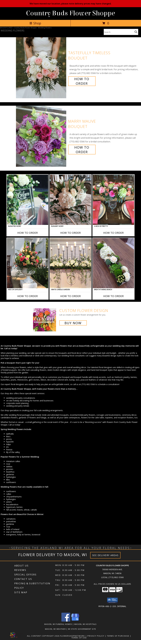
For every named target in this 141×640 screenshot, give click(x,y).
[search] (136, 31)
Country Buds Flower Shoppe (70, 13)
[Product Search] (118, 32)
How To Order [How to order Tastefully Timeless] (81, 81)
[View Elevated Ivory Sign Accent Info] (27, 200)
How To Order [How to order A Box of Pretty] (113, 233)
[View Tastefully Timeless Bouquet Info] (41, 67)
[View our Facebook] (65, 620)
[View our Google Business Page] (75, 620)
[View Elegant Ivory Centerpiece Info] (70, 200)
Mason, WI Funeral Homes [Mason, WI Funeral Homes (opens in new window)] (58, 624)
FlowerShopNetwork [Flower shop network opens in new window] (72, 636)
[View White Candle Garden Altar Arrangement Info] (70, 263)
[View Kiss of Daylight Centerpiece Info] (27, 263)
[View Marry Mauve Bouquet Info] (41, 136)
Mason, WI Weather (55, 629)
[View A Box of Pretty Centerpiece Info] (113, 200)
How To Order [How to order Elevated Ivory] (27, 233)
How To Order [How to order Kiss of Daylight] (27, 296)
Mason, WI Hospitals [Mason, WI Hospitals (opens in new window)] (85, 624)
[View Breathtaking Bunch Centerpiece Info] (113, 263)
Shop (35, 23)
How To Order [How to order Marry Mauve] (81, 149)
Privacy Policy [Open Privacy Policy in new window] (95, 636)
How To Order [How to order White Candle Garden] (70, 296)
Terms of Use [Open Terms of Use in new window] (79, 637)
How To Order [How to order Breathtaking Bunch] (113, 296)
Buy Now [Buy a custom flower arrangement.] (73, 323)
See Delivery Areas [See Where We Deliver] (105, 555)
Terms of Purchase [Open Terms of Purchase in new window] (118, 636)
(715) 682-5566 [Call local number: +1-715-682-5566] (116, 577)
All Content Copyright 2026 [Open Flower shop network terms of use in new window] (43, 636)
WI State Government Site (82, 629)
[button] (112, 600)
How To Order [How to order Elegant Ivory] (70, 233)
